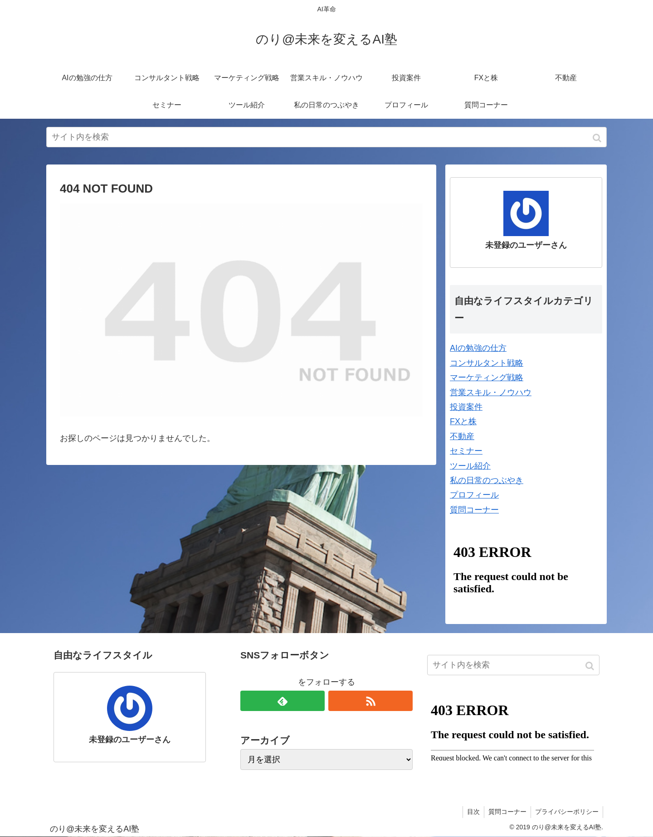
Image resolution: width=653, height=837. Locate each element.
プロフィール (474, 494)
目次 (471, 811)
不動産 (462, 436)
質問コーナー (474, 509)
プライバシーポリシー (566, 811)
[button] (598, 138)
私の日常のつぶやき (486, 480)
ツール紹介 (470, 465)
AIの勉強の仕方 (478, 348)
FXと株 (463, 421)
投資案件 (466, 406)
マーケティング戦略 (486, 377)
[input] (326, 137)
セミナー (466, 450)
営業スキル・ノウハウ (490, 392)
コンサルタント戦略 (486, 363)
